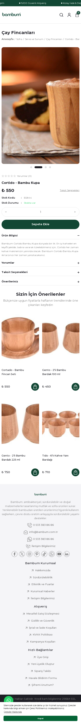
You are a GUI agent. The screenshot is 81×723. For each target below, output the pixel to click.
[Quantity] (40, 212)
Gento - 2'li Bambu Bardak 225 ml (13, 457)
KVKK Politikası (43, 634)
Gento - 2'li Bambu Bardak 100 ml (54, 372)
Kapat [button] (41, 718)
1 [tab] (33, 167)
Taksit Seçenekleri (15, 272)
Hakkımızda (42, 570)
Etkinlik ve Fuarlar (42, 584)
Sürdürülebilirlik (43, 577)
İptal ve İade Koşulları (42, 627)
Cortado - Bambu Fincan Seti (13, 372)
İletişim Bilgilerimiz (43, 598)
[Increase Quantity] (75, 212)
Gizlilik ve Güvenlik (42, 620)
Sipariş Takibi (42, 671)
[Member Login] (69, 15)
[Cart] (77, 15)
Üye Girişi (42, 657)
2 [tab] (40, 167)
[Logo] (11, 15)
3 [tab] (45, 167)
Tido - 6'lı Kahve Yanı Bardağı (55, 457)
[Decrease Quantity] (5, 212)
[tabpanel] (40, 105)
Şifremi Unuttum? (43, 684)
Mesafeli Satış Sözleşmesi (42, 613)
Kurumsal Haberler (43, 591)
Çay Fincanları (18, 32)
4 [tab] (50, 167)
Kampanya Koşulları (42, 641)
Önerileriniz (10, 281)
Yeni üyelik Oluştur (42, 663)
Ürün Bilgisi (10, 235)
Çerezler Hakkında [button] (13, 712)
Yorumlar (8, 262)
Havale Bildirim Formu (43, 678)
